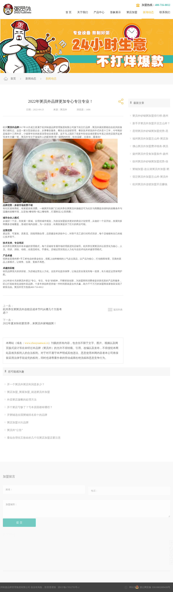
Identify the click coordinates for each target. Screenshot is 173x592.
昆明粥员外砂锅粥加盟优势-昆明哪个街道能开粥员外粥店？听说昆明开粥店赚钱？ (148, 131)
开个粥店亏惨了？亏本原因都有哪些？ (28, 407)
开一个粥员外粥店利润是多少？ (24, 384)
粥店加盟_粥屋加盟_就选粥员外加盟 (27, 392)
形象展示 (115, 12)
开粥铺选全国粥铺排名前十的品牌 (25, 415)
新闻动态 (148, 12)
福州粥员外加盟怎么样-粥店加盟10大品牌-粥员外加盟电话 (148, 139)
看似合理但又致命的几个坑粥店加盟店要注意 (32, 438)
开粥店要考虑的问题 (119, 581)
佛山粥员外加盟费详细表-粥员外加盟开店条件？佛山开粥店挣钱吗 (148, 146)
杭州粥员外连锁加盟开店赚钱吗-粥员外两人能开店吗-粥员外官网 (147, 184)
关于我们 (82, 12)
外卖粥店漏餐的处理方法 (20, 400)
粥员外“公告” (13, 430)
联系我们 (164, 12)
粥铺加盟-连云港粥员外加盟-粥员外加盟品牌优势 (148, 169)
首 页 (69, 12)
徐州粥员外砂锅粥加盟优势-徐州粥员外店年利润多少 (148, 161)
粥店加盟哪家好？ (90, 581)
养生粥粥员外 (14, 246)
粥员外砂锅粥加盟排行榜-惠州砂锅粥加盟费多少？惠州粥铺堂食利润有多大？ (148, 116)
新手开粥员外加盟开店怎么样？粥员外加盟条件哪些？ (149, 123)
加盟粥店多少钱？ (33, 581)
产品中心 (99, 12)
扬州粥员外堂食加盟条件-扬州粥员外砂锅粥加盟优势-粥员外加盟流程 (148, 154)
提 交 (19, 525)
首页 (13, 78)
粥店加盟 (132, 12)
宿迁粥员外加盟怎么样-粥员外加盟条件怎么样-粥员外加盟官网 (148, 177)
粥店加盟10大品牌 (16, 422)
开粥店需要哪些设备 (150, 581)
